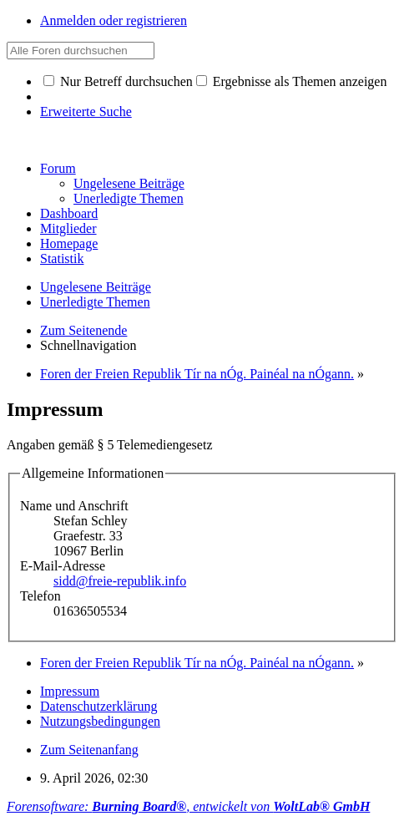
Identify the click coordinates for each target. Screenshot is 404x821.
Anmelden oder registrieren (113, 20)
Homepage (69, 243)
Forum (58, 168)
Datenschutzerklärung (98, 706)
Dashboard (69, 213)
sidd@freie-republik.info (119, 581)
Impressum (69, 691)
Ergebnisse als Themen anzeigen (291, 81)
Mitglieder (68, 228)
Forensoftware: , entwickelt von (188, 806)
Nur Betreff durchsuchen (118, 81)
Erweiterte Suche (86, 111)
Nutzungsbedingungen (100, 721)
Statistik (61, 258)
